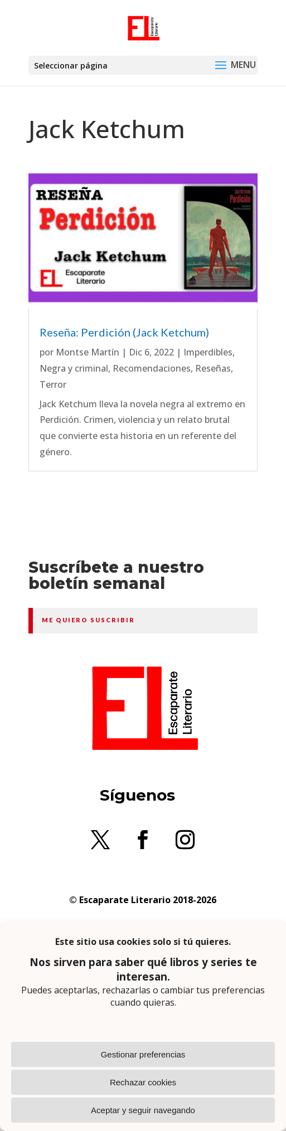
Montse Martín (87, 352)
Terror (53, 384)
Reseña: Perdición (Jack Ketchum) (124, 332)
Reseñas (213, 368)
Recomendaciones (152, 368)
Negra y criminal (74, 368)
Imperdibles (207, 352)
